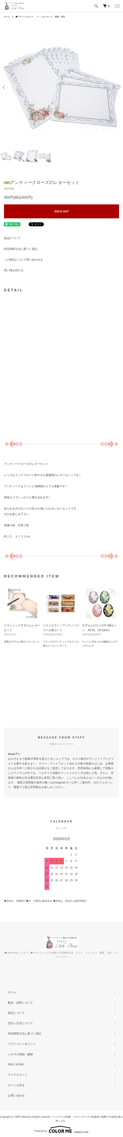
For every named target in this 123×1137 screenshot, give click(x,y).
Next (118, 87)
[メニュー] (117, 6)
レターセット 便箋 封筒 (53, 17)
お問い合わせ (16, 1095)
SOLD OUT (61, 211)
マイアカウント (17, 1074)
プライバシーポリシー (22, 1043)
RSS (11, 1064)
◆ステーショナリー (25, 17)
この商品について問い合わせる (23, 259)
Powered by (61, 1129)
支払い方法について (20, 1023)
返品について (12, 238)
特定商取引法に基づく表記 (20, 248)
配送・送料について (20, 1002)
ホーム (7, 17)
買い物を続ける (13, 270)
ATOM (20, 1064)
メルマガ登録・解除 (20, 1054)
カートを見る (16, 1085)
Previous (4, 87)
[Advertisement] (61, 694)
